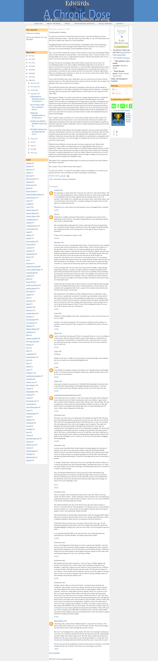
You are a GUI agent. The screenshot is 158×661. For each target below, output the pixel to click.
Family (28, 257)
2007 (30, 77)
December (34, 83)
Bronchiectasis (30, 197)
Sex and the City (31, 401)
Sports (28, 410)
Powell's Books (125, 52)
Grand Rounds (30, 273)
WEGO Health (31, 451)
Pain (27, 351)
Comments (116, 93)
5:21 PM (56, 616)
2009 (30, 70)
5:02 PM (56, 556)
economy (29, 248)
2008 (30, 73)
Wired (128, 110)
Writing (28, 460)
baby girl (29, 176)
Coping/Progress (31, 226)
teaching (28, 420)
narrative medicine (32, 338)
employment (30, 254)
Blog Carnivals (31, 179)
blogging (29, 182)
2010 (30, 66)
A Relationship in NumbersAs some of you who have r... (37, 98)
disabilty (29, 238)
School (28, 398)
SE (55, 214)
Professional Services (84, 23)
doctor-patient (30, 241)
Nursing (28, 344)
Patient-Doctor (30, 357)
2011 (30, 63)
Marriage (29, 326)
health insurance (31, 288)
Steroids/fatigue (31, 413)
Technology (30, 423)
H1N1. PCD (30, 282)
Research (29, 395)
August (33, 138)
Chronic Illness (31, 216)
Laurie (56, 313)
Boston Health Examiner (34, 194)
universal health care (32, 438)
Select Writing (105, 23)
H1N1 (28, 279)
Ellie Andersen (58, 621)
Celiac (28, 207)
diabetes (28, 235)
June (32, 145)
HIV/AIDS (29, 291)
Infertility (29, 307)
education (29, 251)
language (29, 316)
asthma (28, 172)
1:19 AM (56, 308)
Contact (120, 23)
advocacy (29, 169)
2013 (30, 56)
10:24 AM (56, 441)
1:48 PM (56, 648)
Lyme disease (30, 323)
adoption (29, 163)
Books (28, 188)
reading (28, 388)
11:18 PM (56, 538)
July (32, 142)
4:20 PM (56, 347)
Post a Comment (54, 653)
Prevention (29, 379)
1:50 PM (56, 210)
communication (31, 219)
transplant (29, 429)
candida (28, 204)
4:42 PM (56, 487)
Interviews (29, 310)
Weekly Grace (30, 445)
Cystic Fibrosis (31, 229)
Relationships (30, 391)
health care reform (32, 285)
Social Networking (32, 407)
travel (28, 432)
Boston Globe (30, 191)
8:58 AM (56, 376)
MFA (28, 335)
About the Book (53, 23)
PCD (27, 360)
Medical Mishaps (31, 329)
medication (29, 332)
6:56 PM (56, 363)
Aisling (56, 381)
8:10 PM (56, 390)
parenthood (29, 354)
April (32, 149)
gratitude (29, 276)
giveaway (29, 263)
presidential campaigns (33, 376)
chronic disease (31, 210)
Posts (114, 89)
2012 (30, 59)
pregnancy (29, 373)
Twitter (37, 33)
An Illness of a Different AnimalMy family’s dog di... (38, 123)
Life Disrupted (30, 319)
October (33, 90)
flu (27, 260)
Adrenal (28, 166)
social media (30, 404)
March (33, 153)
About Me (38, 23)
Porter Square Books (119, 55)
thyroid (28, 426)
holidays (28, 294)
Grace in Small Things (33, 269)
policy (28, 370)
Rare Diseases (30, 385)
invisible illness (31, 313)
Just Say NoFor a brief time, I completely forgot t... (37, 107)
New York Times (31, 341)
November (34, 86)
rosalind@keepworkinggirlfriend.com (66, 395)
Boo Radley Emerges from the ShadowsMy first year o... (38, 131)
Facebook (114, 81)
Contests (29, 222)
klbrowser (57, 242)
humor (28, 304)
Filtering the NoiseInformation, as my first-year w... (37, 115)
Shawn (56, 333)
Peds (27, 363)
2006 (30, 80)
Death (28, 232)
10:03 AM (56, 238)
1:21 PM (56, 410)
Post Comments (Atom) (65, 659)
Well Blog (29, 454)
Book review (30, 185)
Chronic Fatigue (31, 213)
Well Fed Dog (30, 457)
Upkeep (28, 441)
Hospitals (29, 301)
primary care (30, 382)
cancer (28, 201)
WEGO (28, 448)
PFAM (28, 366)
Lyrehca (56, 190)
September (34, 93)
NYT (27, 348)
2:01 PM (56, 578)
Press (67, 23)
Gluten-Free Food (31, 266)
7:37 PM (56, 329)
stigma (28, 416)
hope (27, 298)
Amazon (127, 58)
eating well (29, 244)
